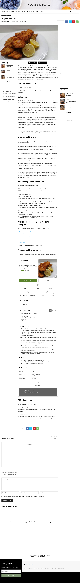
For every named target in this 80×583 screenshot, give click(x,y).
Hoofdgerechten (6, 15)
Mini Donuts (63, 89)
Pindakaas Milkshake (11, 83)
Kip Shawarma (22, 242)
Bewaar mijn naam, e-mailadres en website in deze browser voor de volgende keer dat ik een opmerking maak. (25, 496)
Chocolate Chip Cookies (7, 438)
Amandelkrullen (10, 77)
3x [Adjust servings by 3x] (55, 310)
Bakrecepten (10, 64)
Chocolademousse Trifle (11, 72)
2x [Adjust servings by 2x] (52, 310)
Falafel (56, 438)
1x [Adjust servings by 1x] (50, 310)
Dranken (9, 81)
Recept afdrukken (43, 62)
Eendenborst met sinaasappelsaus (26, 238)
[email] (11, 571)
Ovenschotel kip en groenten (25, 231)
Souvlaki (21, 240)
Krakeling (9, 66)
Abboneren (11, 575)
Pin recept (47, 280)
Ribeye (50, 522)
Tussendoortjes (64, 87)
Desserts (9, 70)
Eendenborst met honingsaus (25, 236)
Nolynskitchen (6, 21)
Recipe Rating (4, 474)
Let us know (30, 392)
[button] (77, 11)
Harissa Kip (21, 233)
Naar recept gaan (33, 62)
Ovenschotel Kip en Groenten (10, 522)
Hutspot (69, 522)
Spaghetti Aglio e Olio (30, 522)
